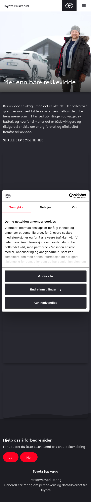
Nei (28, 457)
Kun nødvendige (45, 302)
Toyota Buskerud (16, 5)
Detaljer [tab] (45, 207)
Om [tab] (74, 207)
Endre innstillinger (45, 289)
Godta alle (45, 276)
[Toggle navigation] (84, 6)
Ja (10, 457)
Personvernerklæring (45, 479)
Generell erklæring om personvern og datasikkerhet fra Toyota (45, 487)
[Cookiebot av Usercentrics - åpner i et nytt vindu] (68, 196)
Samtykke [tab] (16, 207)
